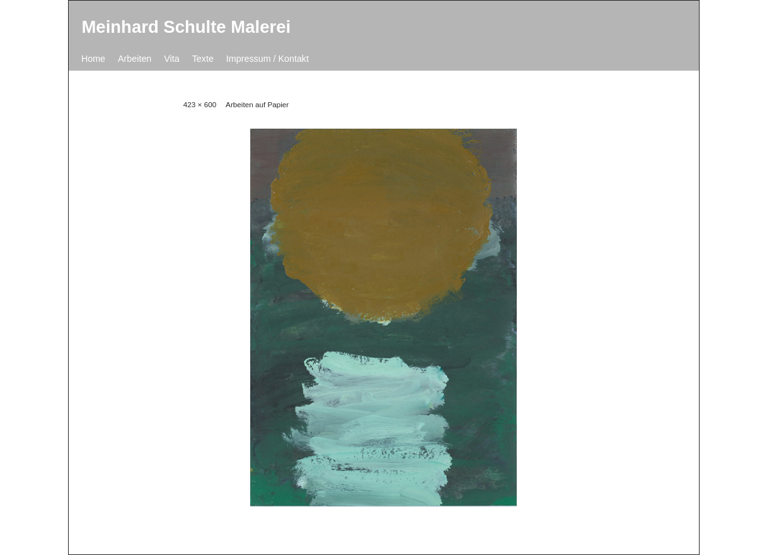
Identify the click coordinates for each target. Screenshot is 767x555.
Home (93, 59)
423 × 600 (199, 104)
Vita (171, 59)
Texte (203, 59)
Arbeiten (134, 59)
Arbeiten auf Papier (257, 104)
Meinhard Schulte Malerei (186, 27)
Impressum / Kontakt (267, 59)
